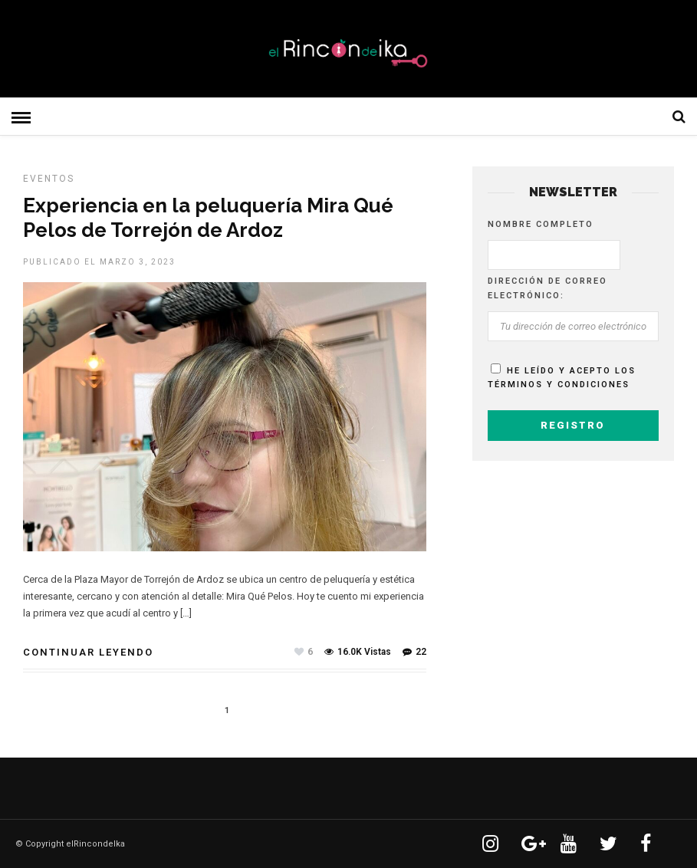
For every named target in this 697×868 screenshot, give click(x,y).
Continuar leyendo (88, 652)
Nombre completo (540, 224)
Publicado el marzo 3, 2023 (99, 262)
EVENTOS (48, 178)
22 (414, 651)
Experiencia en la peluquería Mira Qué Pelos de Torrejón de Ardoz (208, 217)
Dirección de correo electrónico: (547, 288)
